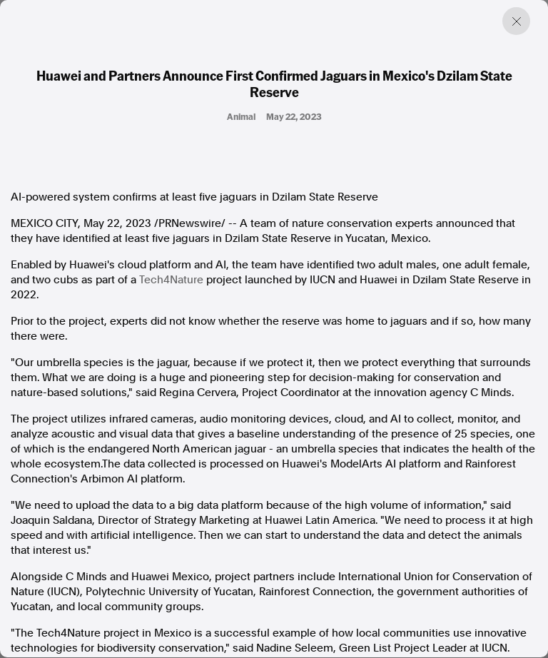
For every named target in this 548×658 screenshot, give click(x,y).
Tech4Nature (171, 279)
